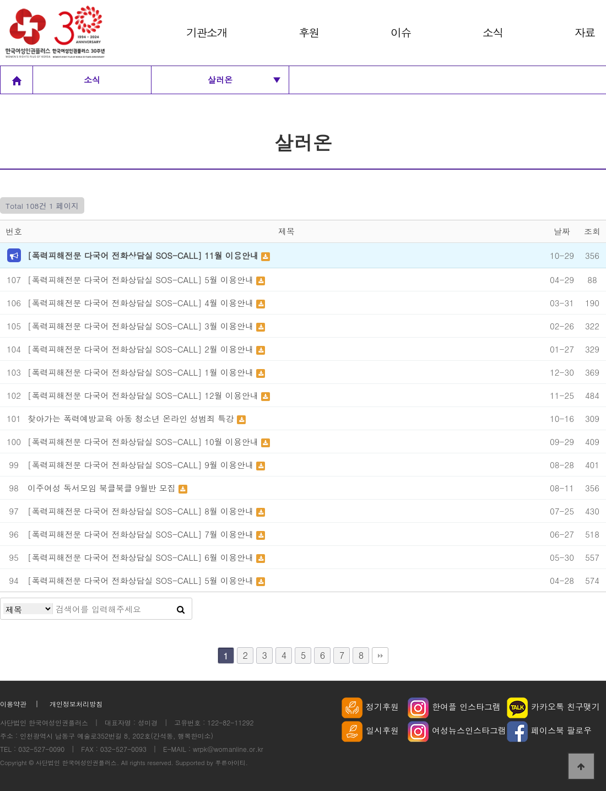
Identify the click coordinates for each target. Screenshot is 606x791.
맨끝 (380, 655)
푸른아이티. (231, 762)
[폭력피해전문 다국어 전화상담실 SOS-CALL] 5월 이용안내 (142, 279)
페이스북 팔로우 (549, 730)
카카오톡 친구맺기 (553, 706)
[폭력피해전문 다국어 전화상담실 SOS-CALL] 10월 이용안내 (144, 441)
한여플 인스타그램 (454, 706)
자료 (585, 32)
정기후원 (370, 706)
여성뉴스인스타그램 (457, 730)
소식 (493, 32)
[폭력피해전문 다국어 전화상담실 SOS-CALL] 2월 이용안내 (142, 349)
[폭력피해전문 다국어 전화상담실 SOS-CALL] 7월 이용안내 (142, 534)
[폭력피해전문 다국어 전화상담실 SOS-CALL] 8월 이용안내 (142, 511)
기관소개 (206, 32)
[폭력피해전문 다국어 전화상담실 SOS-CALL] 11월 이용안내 (144, 255)
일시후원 (370, 730)
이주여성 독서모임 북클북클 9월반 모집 (103, 488)
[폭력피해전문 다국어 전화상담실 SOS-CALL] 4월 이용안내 (142, 302)
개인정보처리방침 (76, 703)
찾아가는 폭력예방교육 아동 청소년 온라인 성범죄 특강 (132, 418)
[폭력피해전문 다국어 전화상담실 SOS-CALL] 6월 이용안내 (142, 557)
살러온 (244, 79)
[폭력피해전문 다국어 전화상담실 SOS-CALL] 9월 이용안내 (142, 464)
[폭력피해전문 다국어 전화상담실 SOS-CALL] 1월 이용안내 (142, 372)
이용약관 (13, 703)
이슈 (401, 32)
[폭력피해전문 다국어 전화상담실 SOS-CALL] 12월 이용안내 (144, 395)
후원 (309, 32)
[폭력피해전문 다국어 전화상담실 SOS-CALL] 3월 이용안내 (142, 326)
